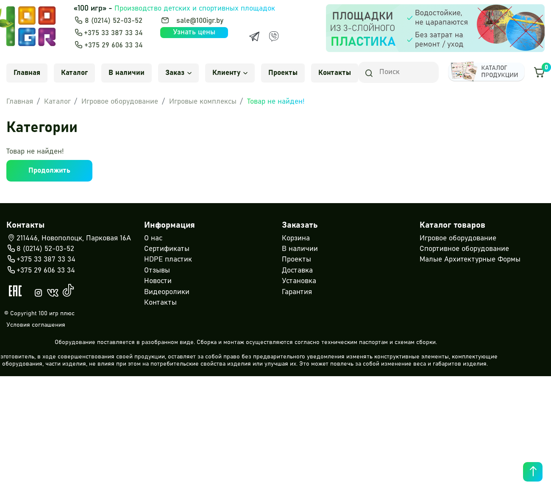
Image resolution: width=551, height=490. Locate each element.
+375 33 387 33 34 (113, 33)
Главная (27, 73)
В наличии (127, 73)
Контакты (334, 73)
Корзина (296, 238)
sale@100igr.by (199, 21)
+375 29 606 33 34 (113, 45)
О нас (153, 238)
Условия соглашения (35, 325)
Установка (299, 281)
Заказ (178, 73)
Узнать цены (194, 32)
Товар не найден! (276, 101)
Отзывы (157, 270)
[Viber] (273, 36)
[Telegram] (254, 36)
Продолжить (49, 170)
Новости (158, 281)
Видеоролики (166, 292)
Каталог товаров (452, 225)
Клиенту (230, 73)
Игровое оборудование (119, 101)
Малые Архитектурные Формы (470, 259)
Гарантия (297, 292)
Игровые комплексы (203, 101)
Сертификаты (166, 249)
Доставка (297, 270)
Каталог (74, 73)
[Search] (398, 72)
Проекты (283, 73)
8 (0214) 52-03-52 (113, 21)
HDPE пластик (168, 259)
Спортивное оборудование (464, 249)
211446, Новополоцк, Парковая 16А (68, 238)
